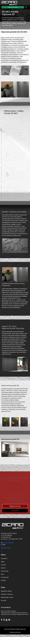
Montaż (3, 568)
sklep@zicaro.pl (6, 548)
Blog (2, 574)
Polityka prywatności (15, 632)
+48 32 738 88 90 (8, 543)
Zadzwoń (15, 510)
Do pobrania (5, 577)
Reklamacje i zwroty (7, 597)
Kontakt (3, 580)
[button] (12, 99)
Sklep (2, 562)
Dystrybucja (4, 571)
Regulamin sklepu (6, 591)
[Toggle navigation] (26, 7)
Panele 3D (4, 558)
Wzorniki (3, 600)
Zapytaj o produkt (13, 7)
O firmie (3, 565)
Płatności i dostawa (7, 594)
